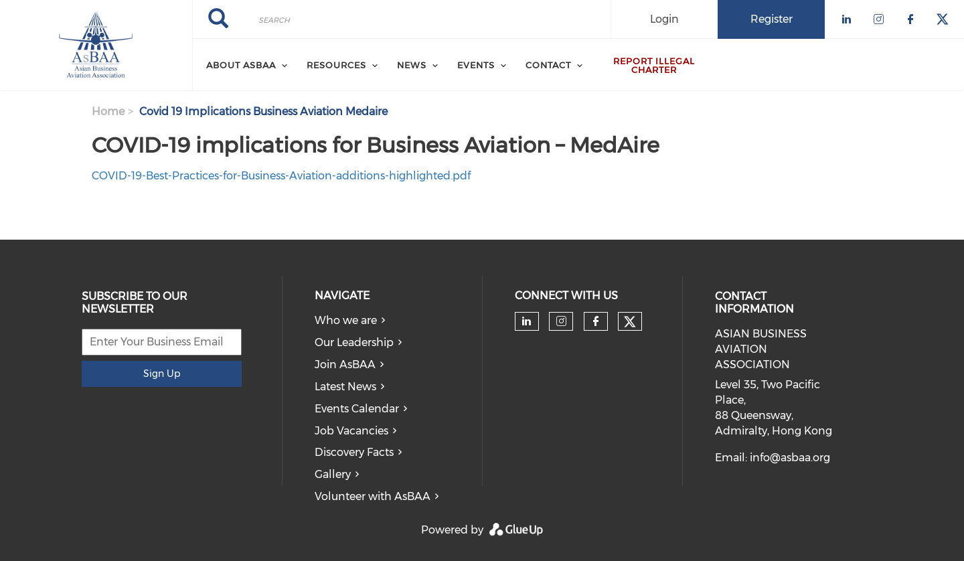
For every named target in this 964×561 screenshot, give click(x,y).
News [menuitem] (411, 65)
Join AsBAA (345, 364)
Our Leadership (354, 342)
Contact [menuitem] (548, 65)
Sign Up (161, 374)
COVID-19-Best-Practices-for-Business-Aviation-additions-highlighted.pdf (281, 175)
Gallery (333, 474)
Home (108, 111)
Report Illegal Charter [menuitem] (654, 65)
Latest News (345, 386)
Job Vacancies (351, 430)
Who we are (346, 320)
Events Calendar (357, 408)
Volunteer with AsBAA (372, 496)
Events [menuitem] (476, 65)
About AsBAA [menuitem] (241, 65)
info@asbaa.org (790, 457)
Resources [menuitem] (336, 65)
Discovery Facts (354, 452)
